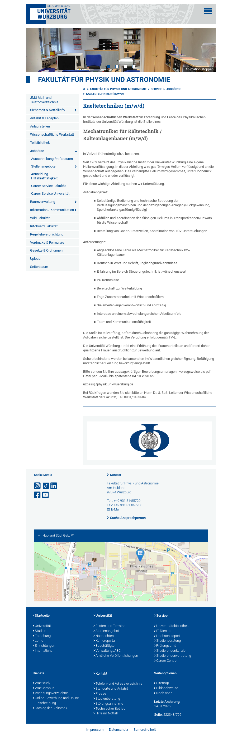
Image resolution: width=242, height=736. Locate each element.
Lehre (38, 641)
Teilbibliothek (40, 143)
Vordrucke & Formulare (47, 242)
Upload (35, 259)
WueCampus (43, 688)
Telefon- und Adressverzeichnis (117, 683)
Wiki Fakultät (40, 218)
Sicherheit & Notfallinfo (47, 110)
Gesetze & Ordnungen (46, 250)
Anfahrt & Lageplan (44, 118)
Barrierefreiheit (145, 730)
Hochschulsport (167, 636)
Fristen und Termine (109, 626)
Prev (35, 49)
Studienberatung (167, 641)
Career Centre (165, 661)
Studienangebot (106, 631)
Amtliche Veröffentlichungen (115, 656)
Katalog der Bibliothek (50, 708)
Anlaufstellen (40, 126)
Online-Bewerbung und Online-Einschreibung (56, 701)
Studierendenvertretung (172, 656)
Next (206, 49)
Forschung (42, 636)
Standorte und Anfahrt (110, 688)
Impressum (94, 730)
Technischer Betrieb (109, 708)
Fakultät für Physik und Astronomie (104, 80)
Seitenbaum (39, 267)
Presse (99, 693)
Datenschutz (118, 730)
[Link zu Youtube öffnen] (46, 495)
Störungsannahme (108, 703)
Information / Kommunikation (52, 210)
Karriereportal (104, 641)
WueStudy (41, 683)
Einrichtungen (44, 646)
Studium (40, 631)
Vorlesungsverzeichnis (51, 693)
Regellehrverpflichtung (46, 234)
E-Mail (115, 509)
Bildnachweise (166, 688)
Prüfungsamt (165, 646)
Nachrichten (103, 636)
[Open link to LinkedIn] (54, 485)
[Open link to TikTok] (46, 485)
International (43, 651)
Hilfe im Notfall (105, 713)
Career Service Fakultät (48, 186)
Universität (42, 626)
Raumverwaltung (42, 202)
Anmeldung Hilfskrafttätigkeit (44, 176)
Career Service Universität (50, 193)
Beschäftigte (104, 646)
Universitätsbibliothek (171, 626)
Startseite (41, 616)
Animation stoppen (199, 69)
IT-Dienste (163, 631)
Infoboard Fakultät (44, 226)
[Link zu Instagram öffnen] (37, 485)
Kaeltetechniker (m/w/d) (105, 94)
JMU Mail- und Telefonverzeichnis (44, 100)
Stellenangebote (43, 166)
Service (156, 89)
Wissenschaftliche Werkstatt (52, 134)
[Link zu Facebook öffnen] (37, 495)
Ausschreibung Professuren (52, 159)
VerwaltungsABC (107, 651)
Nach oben (163, 693)
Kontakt (115, 475)
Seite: (158, 715)
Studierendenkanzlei (170, 651)
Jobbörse (37, 151)
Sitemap (161, 683)
